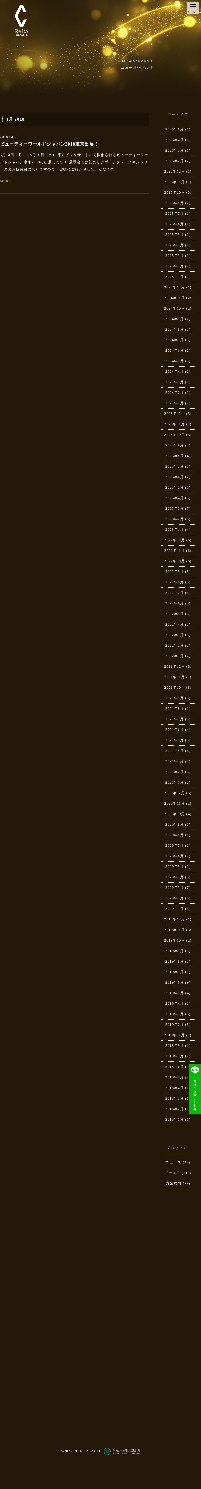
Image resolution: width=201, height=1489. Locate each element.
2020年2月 (174, 898)
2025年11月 (174, 182)
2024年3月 (174, 382)
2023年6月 (174, 477)
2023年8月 (174, 456)
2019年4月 (174, 1003)
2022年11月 (174, 551)
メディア (172, 1173)
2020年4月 (174, 877)
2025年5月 (174, 235)
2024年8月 (174, 329)
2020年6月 (174, 856)
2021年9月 (174, 698)
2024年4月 (174, 371)
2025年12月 (174, 171)
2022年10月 (174, 561)
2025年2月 (174, 266)
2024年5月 (174, 361)
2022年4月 (174, 624)
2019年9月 (174, 951)
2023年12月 (174, 414)
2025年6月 (174, 224)
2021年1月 (174, 782)
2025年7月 (174, 213)
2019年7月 (174, 972)
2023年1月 (174, 529)
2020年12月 (174, 793)
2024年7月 (174, 340)
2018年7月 (174, 1056)
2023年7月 (174, 466)
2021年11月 (174, 677)
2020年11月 (174, 803)
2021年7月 (174, 719)
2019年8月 (174, 961)
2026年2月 (174, 161)
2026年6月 (174, 129)
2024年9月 (174, 319)
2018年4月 (174, 1088)
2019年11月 (174, 930)
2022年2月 (174, 645)
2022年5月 (174, 614)
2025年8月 (174, 203)
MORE (5, 181)
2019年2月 (174, 1025)
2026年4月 (174, 140)
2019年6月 (174, 982)
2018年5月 (174, 1077)
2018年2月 (174, 1109)
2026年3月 (174, 150)
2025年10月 (174, 192)
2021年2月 (174, 772)
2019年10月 (174, 940)
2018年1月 (174, 1119)
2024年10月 (174, 308)
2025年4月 (174, 245)
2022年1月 (174, 656)
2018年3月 (174, 1098)
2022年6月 (174, 603)
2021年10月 (174, 687)
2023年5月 (174, 487)
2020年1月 (174, 909)
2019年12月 (174, 919)
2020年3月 (174, 888)
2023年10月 (174, 435)
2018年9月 (174, 1046)
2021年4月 (174, 751)
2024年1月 (174, 403)
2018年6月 (174, 1067)
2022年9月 (174, 572)
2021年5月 (174, 740)
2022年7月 (174, 593)
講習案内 (173, 1183)
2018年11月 (174, 1035)
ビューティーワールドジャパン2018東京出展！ (49, 144)
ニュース (173, 1162)
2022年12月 (174, 540)
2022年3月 (174, 635)
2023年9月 (174, 445)
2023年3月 (174, 508)
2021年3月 (174, 761)
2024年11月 (174, 298)
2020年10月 (174, 814)
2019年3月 (174, 1014)
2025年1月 (174, 277)
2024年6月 (174, 350)
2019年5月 (174, 993)
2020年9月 (174, 824)
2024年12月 (174, 287)
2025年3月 (174, 256)
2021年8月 (174, 709)
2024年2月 (174, 393)
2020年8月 (174, 835)
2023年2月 (174, 519)
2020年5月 (174, 867)
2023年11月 (174, 424)
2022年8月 (174, 582)
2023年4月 (174, 498)
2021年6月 (174, 730)
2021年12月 (174, 666)
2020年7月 (174, 845)
